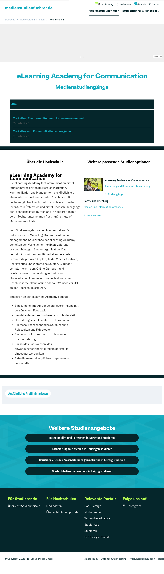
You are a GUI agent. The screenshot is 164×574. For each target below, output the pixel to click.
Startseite (10, 19)
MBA (14, 104)
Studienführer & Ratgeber (139, 10)
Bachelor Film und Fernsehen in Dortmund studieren (82, 438)
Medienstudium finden (104, 10)
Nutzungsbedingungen (142, 558)
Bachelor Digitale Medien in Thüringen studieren (82, 449)
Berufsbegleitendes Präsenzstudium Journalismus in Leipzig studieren (82, 460)
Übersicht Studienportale (24, 506)
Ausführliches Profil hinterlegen (28, 393)
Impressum (91, 558)
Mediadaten (54, 506)
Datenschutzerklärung (113, 558)
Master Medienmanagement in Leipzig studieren (82, 471)
